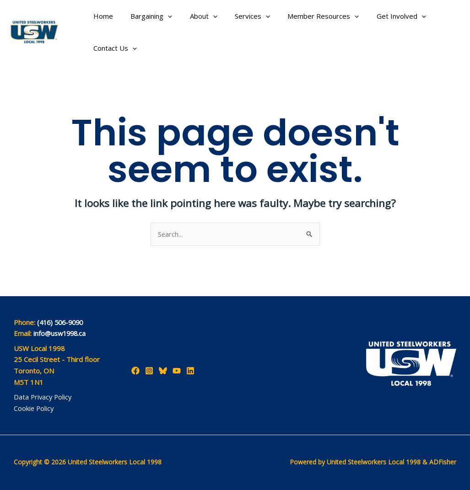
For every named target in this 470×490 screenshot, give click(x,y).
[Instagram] (149, 371)
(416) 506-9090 (62, 322)
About (194, 16)
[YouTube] (177, 371)
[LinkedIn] (190, 371)
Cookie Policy (34, 408)
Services (239, 16)
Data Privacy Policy (44, 397)
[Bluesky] (163, 371)
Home (101, 16)
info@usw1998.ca (61, 333)
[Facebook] (135, 371)
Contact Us (113, 48)
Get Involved (380, 16)
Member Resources (306, 16)
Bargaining (146, 16)
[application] (162, 16)
